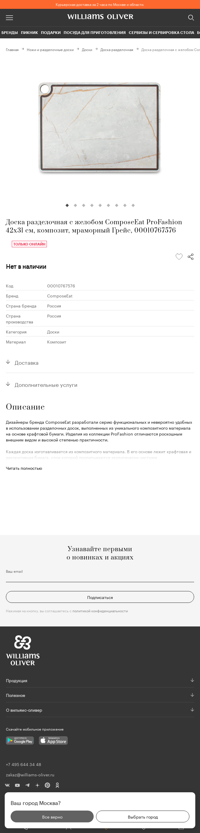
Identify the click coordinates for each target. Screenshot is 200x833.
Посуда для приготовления (95, 32)
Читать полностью (24, 468)
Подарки (51, 32)
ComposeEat (59, 295)
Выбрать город (143, 816)
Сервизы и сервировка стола (161, 32)
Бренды (9, 32)
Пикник (29, 32)
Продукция (16, 680)
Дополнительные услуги (46, 384)
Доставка (27, 362)
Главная (12, 49)
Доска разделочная (116, 49)
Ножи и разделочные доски (50, 49)
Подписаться (100, 597)
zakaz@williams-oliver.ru (30, 774)
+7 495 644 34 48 (23, 764)
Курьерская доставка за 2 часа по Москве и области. (100, 4)
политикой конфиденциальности (100, 610)
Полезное (15, 695)
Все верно (52, 816)
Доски (87, 49)
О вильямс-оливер (24, 709)
